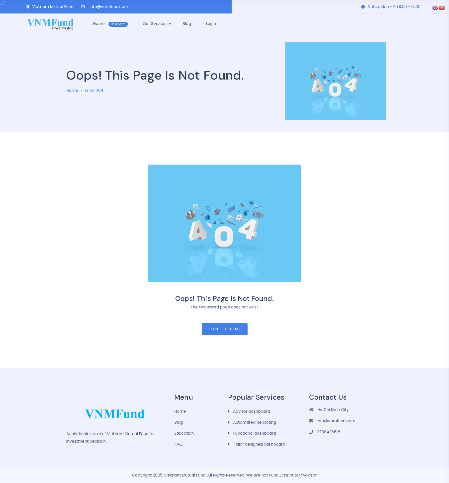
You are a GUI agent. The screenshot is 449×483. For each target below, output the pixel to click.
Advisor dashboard (251, 411)
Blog (178, 422)
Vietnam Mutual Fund (53, 6)
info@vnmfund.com (109, 6)
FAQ (178, 444)
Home (72, 90)
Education (184, 433)
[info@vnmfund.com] (83, 7)
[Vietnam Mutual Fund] (28, 7)
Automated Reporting (254, 422)
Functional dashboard (254, 433)
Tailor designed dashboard (259, 444)
